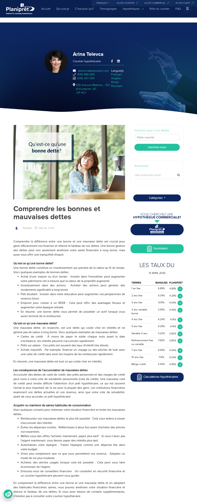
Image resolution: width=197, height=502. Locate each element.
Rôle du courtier (160, 11)
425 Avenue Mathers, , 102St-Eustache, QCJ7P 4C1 (93, 89)
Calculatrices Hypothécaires (157, 377)
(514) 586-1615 (86, 74)
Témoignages (108, 11)
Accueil (45, 11)
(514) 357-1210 (86, 78)
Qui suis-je (62, 11)
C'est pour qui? (84, 11)
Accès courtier (127, 3)
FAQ (178, 11)
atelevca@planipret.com (93, 71)
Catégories (156, 197)
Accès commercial (156, 3)
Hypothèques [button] (133, 11)
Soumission (157, 249)
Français (101, 3)
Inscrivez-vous (157, 147)
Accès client (185, 3)
